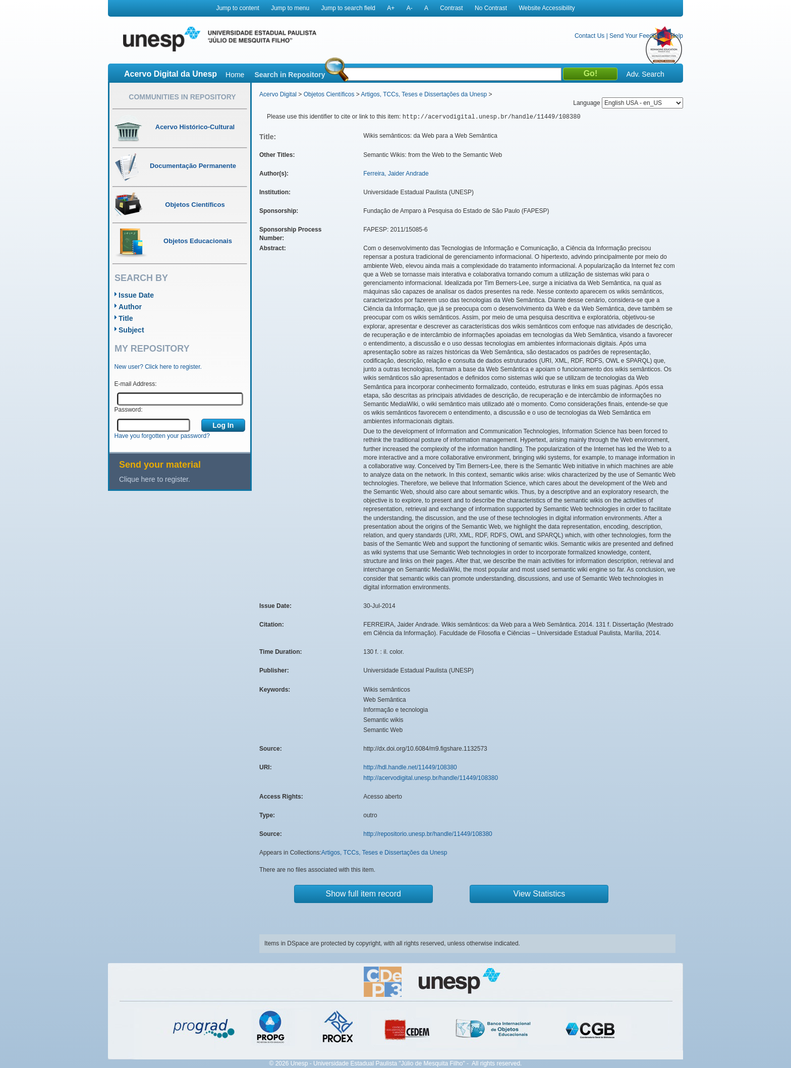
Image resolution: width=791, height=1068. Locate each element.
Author (130, 307)
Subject (131, 330)
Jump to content (237, 8)
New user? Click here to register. (158, 366)
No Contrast (491, 8)
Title (126, 318)
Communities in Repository (182, 97)
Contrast (451, 8)
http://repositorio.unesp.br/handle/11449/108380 (427, 833)
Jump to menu (290, 8)
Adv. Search (645, 74)
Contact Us (589, 35)
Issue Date (136, 295)
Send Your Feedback (637, 35)
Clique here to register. (154, 479)
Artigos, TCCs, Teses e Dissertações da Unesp (424, 94)
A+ (390, 8)
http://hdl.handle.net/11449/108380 (410, 767)
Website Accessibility (547, 8)
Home (234, 75)
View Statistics (540, 893)
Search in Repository (289, 75)
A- (410, 8)
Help (676, 35)
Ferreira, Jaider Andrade (395, 173)
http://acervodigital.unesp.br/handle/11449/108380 (430, 777)
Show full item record (363, 893)
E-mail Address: (136, 383)
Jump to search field (348, 8)
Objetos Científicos (329, 94)
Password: (129, 409)
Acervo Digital (278, 94)
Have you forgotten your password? (162, 435)
